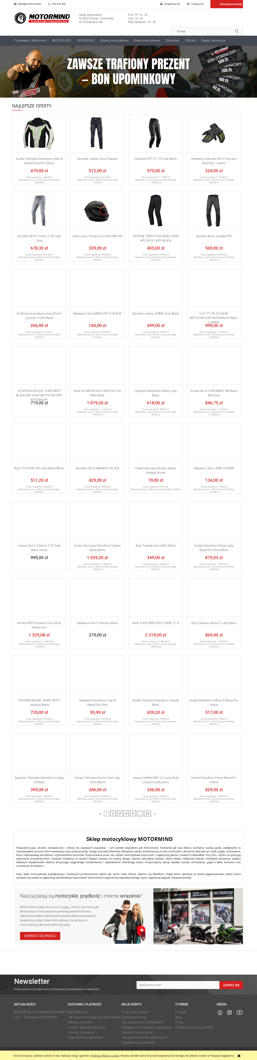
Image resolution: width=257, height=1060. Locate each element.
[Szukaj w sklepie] (202, 31)
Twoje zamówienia (134, 1012)
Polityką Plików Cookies (105, 1055)
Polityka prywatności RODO (194, 1027)
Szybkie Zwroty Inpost (137, 1032)
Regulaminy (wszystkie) (137, 1042)
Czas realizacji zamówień (86, 1037)
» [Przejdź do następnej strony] (154, 813)
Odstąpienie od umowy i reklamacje (146, 1027)
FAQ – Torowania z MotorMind (35, 1017)
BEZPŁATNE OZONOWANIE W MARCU (41, 1012)
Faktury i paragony (81, 1032)
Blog (178, 1017)
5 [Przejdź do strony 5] (133, 813)
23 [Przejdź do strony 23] (147, 813)
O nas (179, 1022)
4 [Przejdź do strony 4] (126, 813)
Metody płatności (80, 1022)
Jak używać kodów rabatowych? (144, 1037)
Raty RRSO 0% (78, 1012)
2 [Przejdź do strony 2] (113, 813)
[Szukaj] (237, 31)
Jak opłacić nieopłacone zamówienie (94, 1017)
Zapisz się (231, 985)
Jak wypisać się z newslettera (142, 1022)
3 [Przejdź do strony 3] (120, 813)
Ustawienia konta (133, 1017)
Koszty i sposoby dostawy (86, 1027)
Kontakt (180, 1012)
